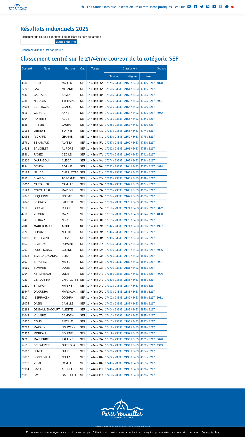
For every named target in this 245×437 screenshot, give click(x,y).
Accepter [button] (194, 432)
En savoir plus (210, 432)
